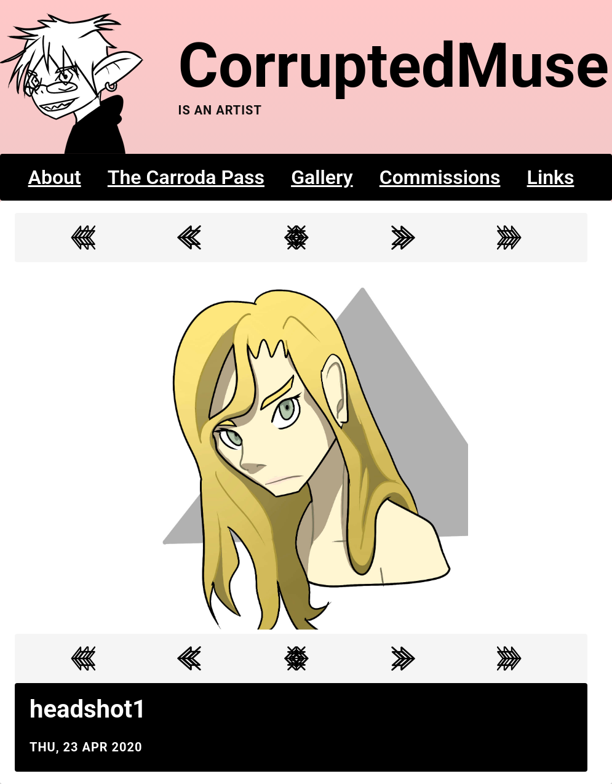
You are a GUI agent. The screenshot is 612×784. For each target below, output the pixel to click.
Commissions (440, 177)
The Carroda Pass (186, 177)
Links (550, 177)
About (54, 177)
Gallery (322, 177)
